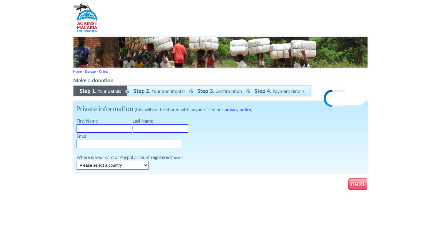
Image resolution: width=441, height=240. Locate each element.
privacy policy (237, 110)
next (358, 184)
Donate (90, 71)
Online (103, 71)
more (178, 157)
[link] (345, 99)
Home (77, 71)
